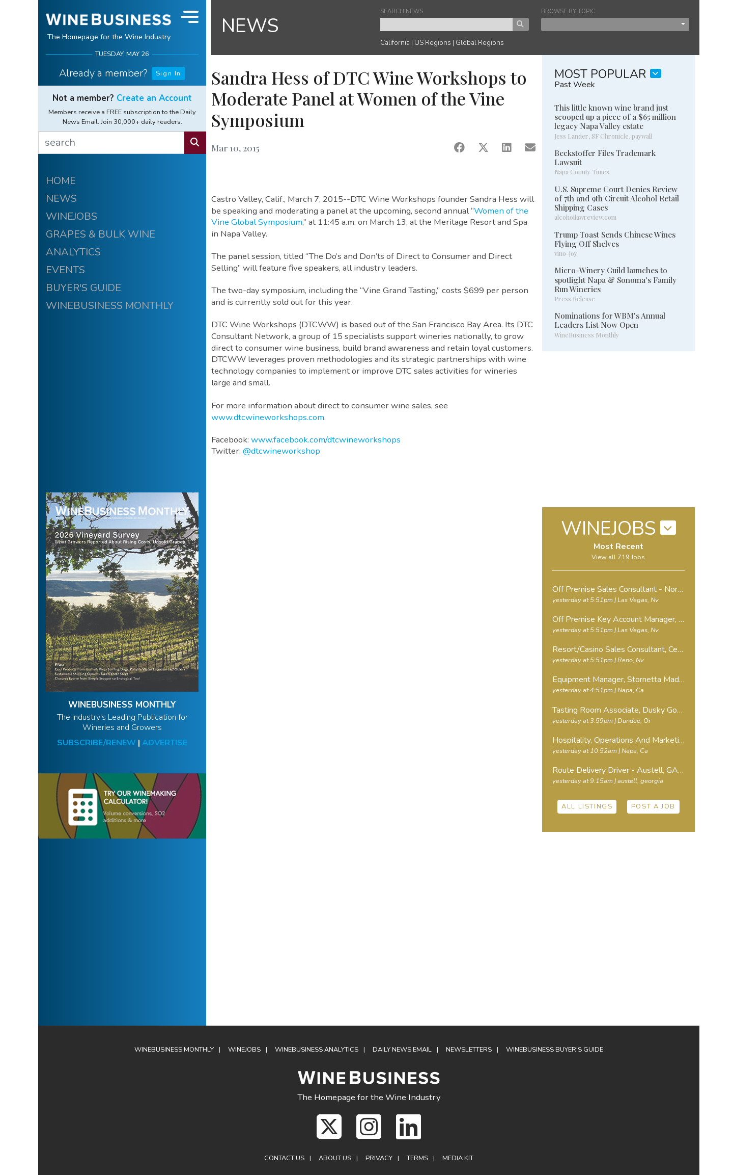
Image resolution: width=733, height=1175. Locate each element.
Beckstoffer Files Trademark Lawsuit (605, 157)
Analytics (316, 1049)
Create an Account (154, 98)
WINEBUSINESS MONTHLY (110, 305)
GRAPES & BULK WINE (100, 234)
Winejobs (244, 1049)
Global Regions (480, 42)
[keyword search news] (446, 24)
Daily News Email (402, 1049)
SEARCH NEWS (401, 11)
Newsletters (469, 1049)
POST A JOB (653, 806)
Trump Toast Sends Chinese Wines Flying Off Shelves (614, 239)
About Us (335, 1158)
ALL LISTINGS (586, 806)
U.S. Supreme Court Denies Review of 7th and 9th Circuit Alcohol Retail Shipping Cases (616, 198)
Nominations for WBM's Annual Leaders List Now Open (609, 320)
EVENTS (65, 270)
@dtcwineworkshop (281, 451)
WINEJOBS (71, 216)
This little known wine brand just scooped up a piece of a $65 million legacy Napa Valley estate (615, 116)
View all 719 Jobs (618, 557)
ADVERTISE (164, 742)
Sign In (168, 73)
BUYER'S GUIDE (83, 288)
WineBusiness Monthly (174, 1049)
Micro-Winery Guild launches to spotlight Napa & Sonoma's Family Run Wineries (615, 279)
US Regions (432, 42)
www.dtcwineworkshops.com (267, 417)
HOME (61, 181)
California (395, 42)
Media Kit (457, 1158)
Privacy (378, 1158)
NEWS (61, 198)
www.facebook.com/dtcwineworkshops (326, 440)
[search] (111, 143)
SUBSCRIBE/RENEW (96, 742)
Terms (417, 1158)
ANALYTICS (73, 252)
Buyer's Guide (554, 1049)
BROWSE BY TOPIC (568, 11)
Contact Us (284, 1158)
